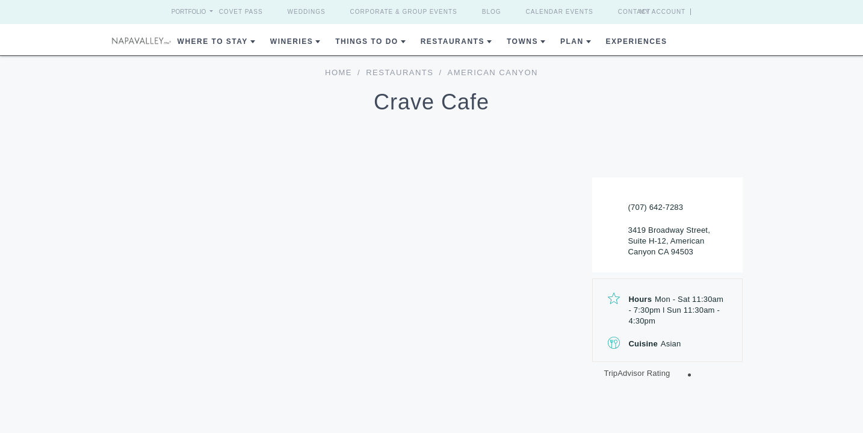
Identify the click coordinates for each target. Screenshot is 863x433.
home (338, 72)
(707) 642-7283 (656, 207)
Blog (491, 11)
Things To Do (366, 41)
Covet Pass (241, 11)
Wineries (291, 41)
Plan (572, 41)
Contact (634, 11)
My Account (684, 11)
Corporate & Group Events (403, 11)
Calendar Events (559, 11)
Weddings (307, 11)
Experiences (636, 41)
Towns (522, 41)
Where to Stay (213, 41)
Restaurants (452, 41)
